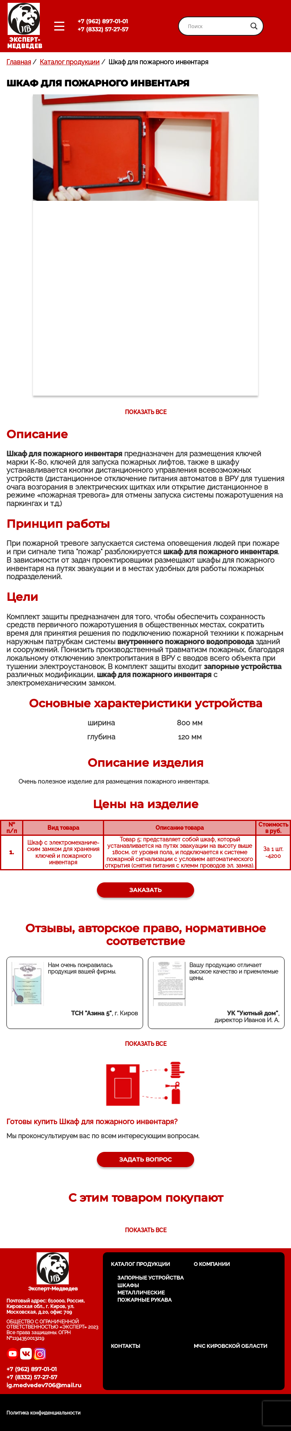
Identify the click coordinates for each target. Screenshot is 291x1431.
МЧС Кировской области (230, 1346)
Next (244, 412)
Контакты (125, 1346)
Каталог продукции (70, 62)
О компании (212, 1264)
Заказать (145, 890)
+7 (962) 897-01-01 (103, 21)
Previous (47, 412)
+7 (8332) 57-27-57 (103, 29)
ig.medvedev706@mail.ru (44, 1385)
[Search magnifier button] (254, 26)
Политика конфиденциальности (43, 1413)
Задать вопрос (145, 1159)
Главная (18, 62)
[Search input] (217, 26)
